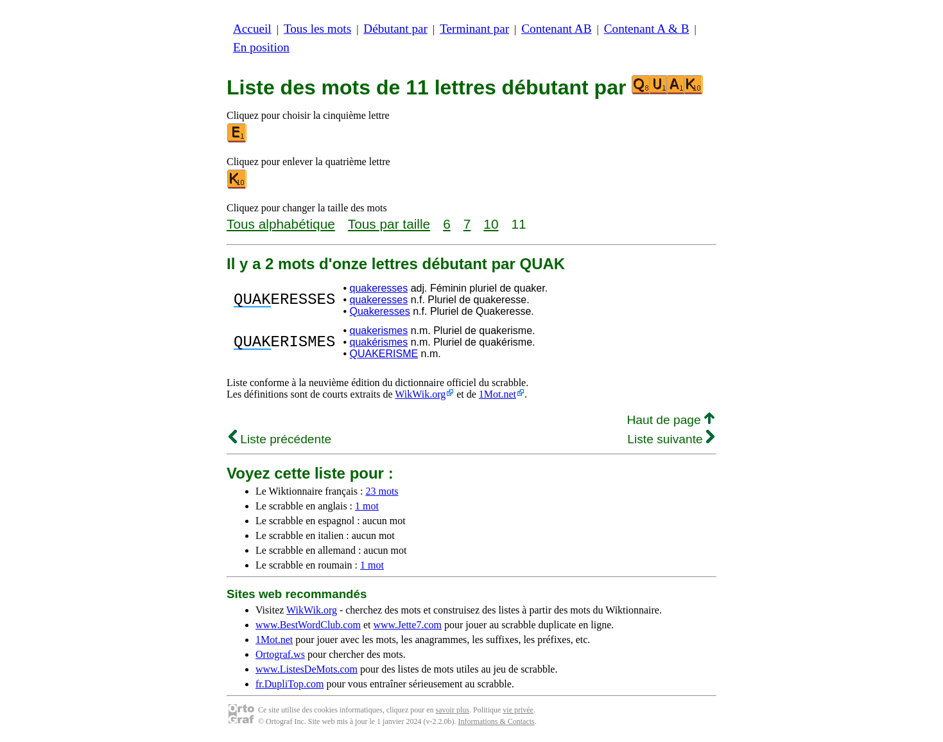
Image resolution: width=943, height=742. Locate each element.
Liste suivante (670, 439)
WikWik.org (420, 394)
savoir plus (452, 709)
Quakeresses (379, 311)
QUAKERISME (383, 353)
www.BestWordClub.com (308, 624)
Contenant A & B (646, 28)
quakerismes (378, 330)
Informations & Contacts (496, 721)
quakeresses (378, 288)
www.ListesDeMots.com (306, 669)
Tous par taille (389, 223)
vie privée (518, 709)
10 (490, 223)
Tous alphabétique (281, 223)
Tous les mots (317, 28)
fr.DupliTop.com (289, 683)
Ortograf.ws (280, 654)
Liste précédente (280, 439)
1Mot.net (497, 394)
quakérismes (378, 342)
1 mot (367, 505)
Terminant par (474, 28)
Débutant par (395, 28)
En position (261, 47)
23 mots (381, 491)
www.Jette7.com (407, 624)
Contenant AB (556, 28)
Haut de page (670, 420)
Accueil (252, 28)
